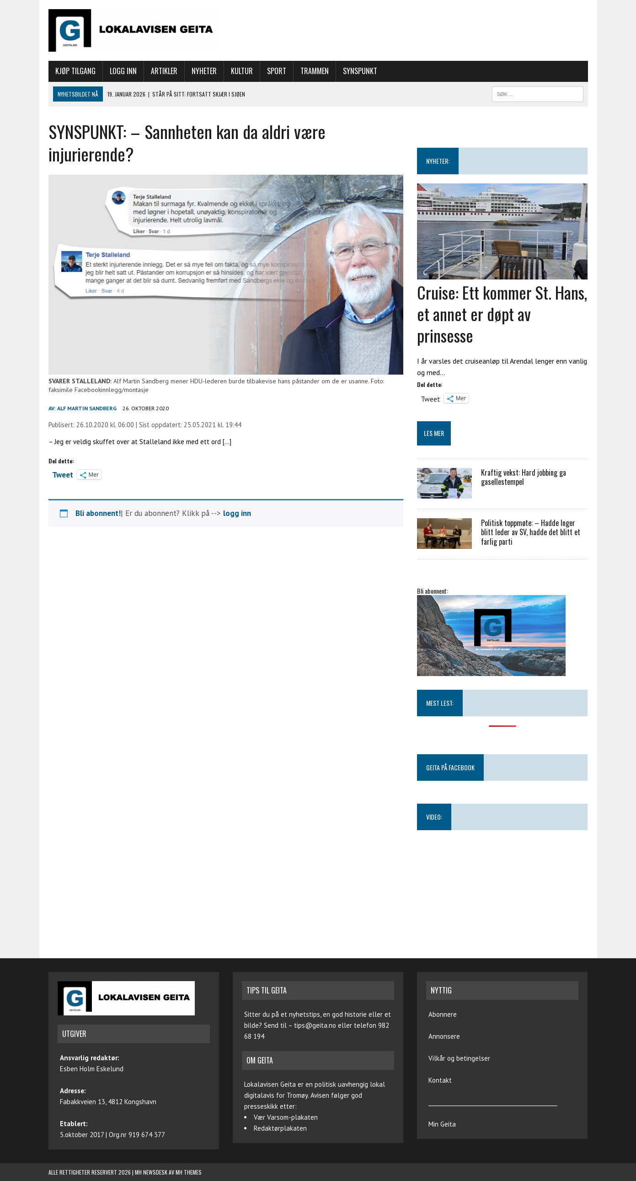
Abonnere (442, 1014)
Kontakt (440, 1080)
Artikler (164, 70)
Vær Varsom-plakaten (286, 1117)
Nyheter (204, 70)
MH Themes (189, 1172)
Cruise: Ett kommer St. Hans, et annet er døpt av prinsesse (502, 313)
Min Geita (442, 1124)
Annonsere (444, 1036)
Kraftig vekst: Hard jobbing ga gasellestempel (523, 477)
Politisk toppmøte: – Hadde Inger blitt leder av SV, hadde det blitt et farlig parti (530, 532)
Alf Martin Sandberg (87, 408)
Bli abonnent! (98, 513)
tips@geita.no (315, 1025)
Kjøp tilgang (75, 70)
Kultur (242, 70)
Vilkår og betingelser (459, 1058)
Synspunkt (360, 70)
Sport (276, 70)
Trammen (314, 70)
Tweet (62, 474)
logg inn (237, 513)
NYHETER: (437, 161)
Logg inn (123, 70)
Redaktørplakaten (280, 1128)
